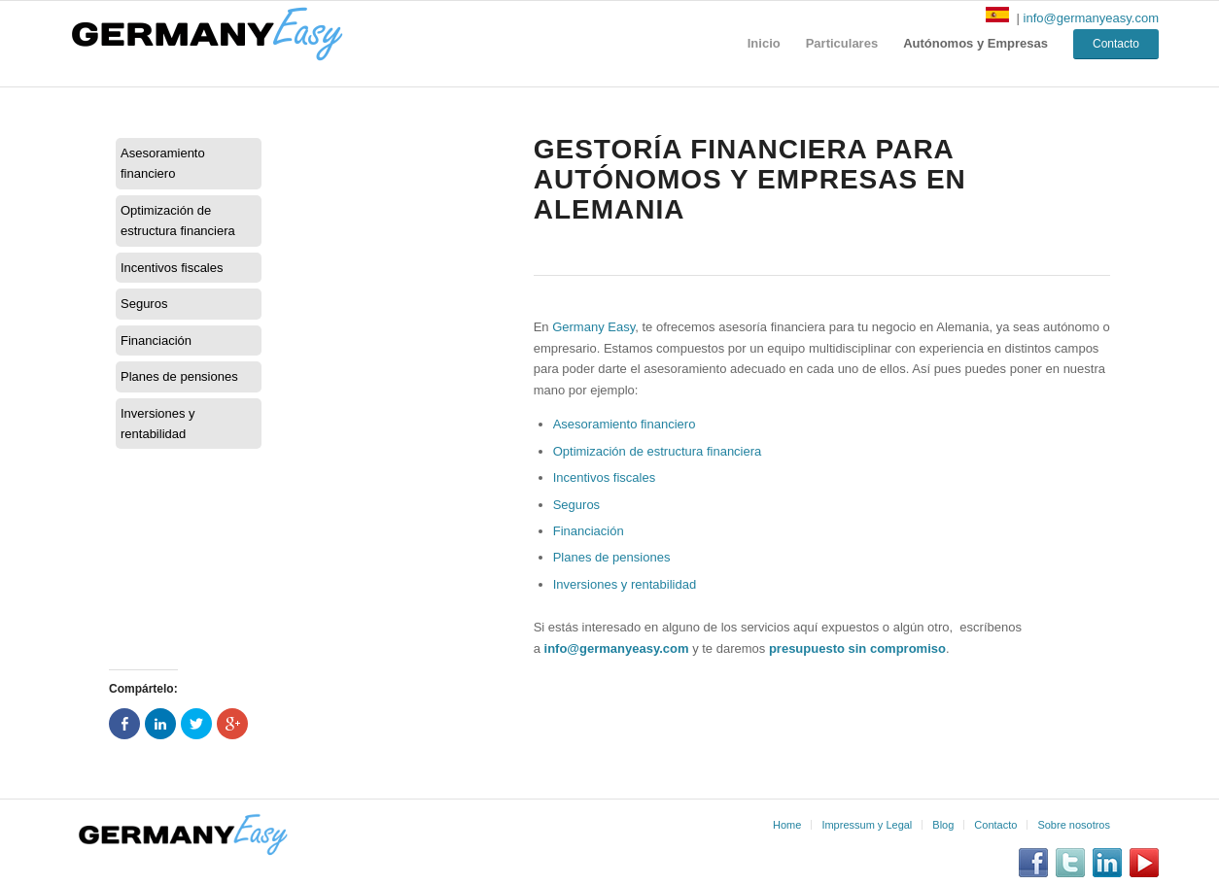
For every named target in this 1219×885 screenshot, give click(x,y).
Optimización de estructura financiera (178, 220)
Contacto (995, 825)
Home (787, 825)
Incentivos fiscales (172, 267)
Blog (943, 825)
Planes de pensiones (179, 376)
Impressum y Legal (866, 825)
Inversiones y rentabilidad (158, 423)
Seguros (144, 303)
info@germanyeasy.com (1091, 18)
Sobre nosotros (1073, 825)
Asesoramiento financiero (163, 163)
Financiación (156, 340)
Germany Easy (593, 327)
